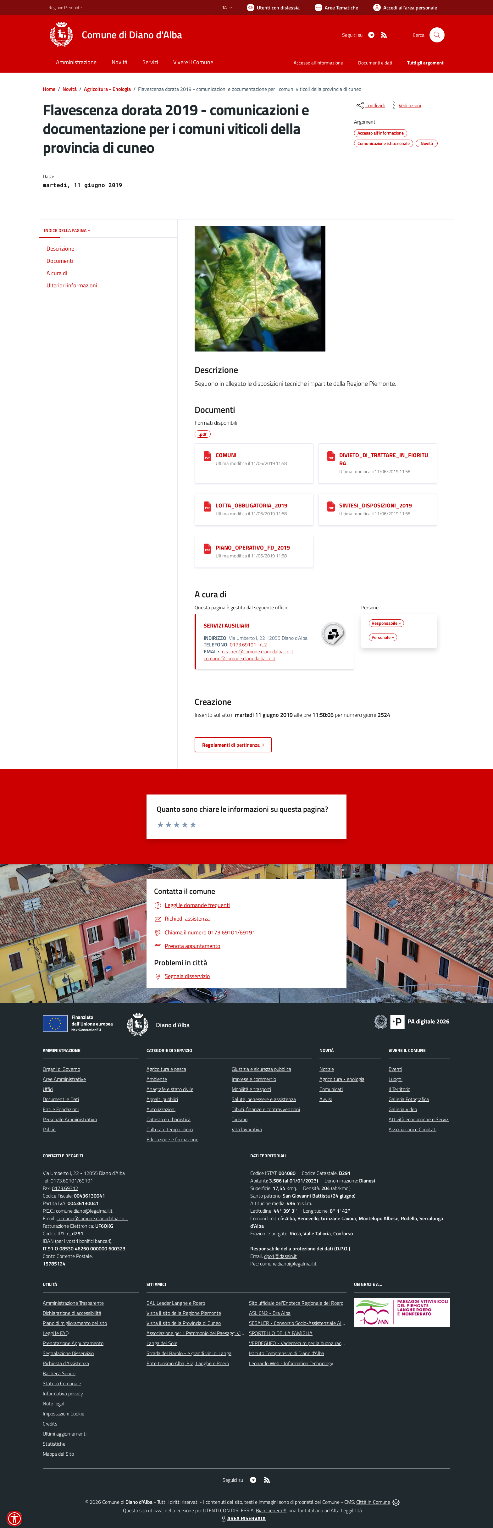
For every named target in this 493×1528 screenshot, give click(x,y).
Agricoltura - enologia (341, 1079)
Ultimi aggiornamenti (64, 1433)
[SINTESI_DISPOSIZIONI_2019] (331, 506)
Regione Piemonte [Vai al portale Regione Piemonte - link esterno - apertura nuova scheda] (65, 7)
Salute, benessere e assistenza (264, 1099)
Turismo (239, 1119)
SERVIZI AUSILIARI (226, 625)
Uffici (48, 1089)
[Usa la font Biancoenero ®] (273, 7)
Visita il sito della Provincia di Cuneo (184, 1323)
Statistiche (54, 1444)
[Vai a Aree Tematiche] (336, 7)
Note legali (54, 1403)
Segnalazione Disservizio (68, 1353)
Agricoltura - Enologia (107, 89)
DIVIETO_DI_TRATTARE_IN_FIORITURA (383, 459)
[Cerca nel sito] (437, 34)
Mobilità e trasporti (251, 1089)
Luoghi (395, 1079)
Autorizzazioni (161, 1109)
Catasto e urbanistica (169, 1119)
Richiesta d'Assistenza (66, 1363)
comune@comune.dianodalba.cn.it (239, 658)
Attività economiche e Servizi (419, 1119)
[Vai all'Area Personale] (405, 7)
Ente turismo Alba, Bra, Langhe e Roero (188, 1363)
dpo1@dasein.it (280, 1256)
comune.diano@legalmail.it (84, 1211)
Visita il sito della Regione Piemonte (184, 1313)
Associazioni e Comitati (412, 1129)
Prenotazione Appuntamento (73, 1343)
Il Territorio (399, 1089)
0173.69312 (65, 1188)
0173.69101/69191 (72, 1180)
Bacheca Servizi (59, 1373)
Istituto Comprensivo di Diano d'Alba (286, 1353)
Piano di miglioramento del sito (75, 1323)
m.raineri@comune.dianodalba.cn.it (256, 651)
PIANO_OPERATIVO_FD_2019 (253, 547)
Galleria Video (403, 1109)
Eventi (395, 1069)
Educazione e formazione (172, 1139)
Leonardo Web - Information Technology (291, 1363)
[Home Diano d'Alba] (115, 35)
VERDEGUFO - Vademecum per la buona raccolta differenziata (314, 1343)
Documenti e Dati (61, 1099)
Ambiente (157, 1079)
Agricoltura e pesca (166, 1069)
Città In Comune (373, 1502)
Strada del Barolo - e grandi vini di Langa (189, 1353)
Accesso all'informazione (318, 62)
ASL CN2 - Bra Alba (270, 1313)
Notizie (326, 1069)
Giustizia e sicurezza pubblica (261, 1069)
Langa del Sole (162, 1343)
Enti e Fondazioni (61, 1109)
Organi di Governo (61, 1069)
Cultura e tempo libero (170, 1129)
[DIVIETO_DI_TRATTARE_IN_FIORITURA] (331, 456)
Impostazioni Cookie (63, 1413)
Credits (50, 1423)
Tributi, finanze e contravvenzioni (266, 1109)
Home (49, 89)
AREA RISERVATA (243, 1518)
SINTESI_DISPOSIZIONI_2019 (375, 505)
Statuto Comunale (62, 1383)
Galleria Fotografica (409, 1099)
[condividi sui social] (370, 105)
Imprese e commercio (254, 1079)
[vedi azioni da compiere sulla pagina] (405, 105)
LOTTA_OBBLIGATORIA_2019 (251, 505)
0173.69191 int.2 (248, 644)
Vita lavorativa (247, 1129)
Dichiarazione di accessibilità (72, 1313)
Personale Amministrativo (70, 1119)
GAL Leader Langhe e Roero (176, 1303)
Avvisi (325, 1099)
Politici (49, 1129)
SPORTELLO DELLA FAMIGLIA (281, 1333)
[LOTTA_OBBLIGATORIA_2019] (207, 506)
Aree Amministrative (64, 1079)
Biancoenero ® (271, 1510)
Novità (70, 89)
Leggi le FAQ (56, 1333)
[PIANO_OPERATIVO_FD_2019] (207, 549)
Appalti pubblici (162, 1099)
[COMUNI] (207, 456)
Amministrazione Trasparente (73, 1303)
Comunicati (331, 1089)
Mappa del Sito (58, 1454)
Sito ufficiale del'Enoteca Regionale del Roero (296, 1303)
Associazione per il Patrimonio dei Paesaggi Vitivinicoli (202, 1333)
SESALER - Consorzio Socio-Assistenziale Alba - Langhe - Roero (316, 1323)
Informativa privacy (63, 1393)
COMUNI (226, 455)
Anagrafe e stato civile (170, 1089)
